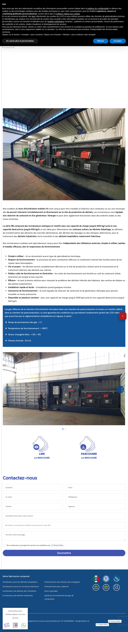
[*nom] (95, 487)
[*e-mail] (33, 496)
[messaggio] (64, 536)
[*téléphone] (95, 496)
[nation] (33, 506)
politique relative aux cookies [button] (68, 14)
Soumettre (64, 553)
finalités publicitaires (56, 21)
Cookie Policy (103, 624)
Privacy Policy (58, 545)
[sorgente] (64, 515)
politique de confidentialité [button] (98, 8)
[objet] (64, 525)
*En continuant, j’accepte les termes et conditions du (35, 545)
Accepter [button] (118, 41)
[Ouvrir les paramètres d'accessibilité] (122, 316)
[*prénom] (33, 487)
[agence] (95, 506)
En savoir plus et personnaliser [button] (20, 41)
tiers (33, 16)
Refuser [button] (100, 41)
